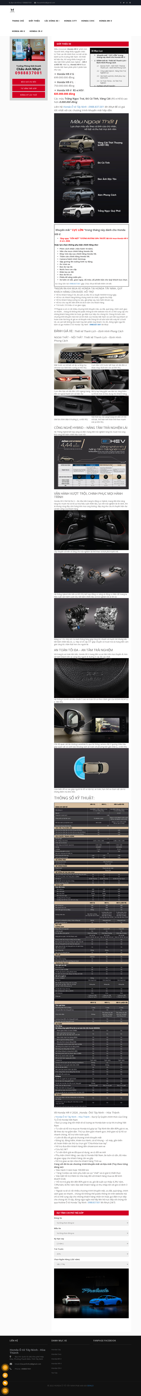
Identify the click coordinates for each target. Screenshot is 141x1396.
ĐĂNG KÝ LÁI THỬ (28, 95)
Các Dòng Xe (52, 21)
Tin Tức (54, 1373)
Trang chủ (18, 21)
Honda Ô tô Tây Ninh (74, 106)
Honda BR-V (105, 21)
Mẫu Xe (57, 1228)
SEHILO (90, 1385)
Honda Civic (88, 21)
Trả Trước (59, 1249)
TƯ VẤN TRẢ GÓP (29, 88)
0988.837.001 (96, 106)
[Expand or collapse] (125, 50)
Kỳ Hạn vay (59, 1238)
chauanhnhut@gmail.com (44, 3)
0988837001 (26, 1369)
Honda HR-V (18, 31)
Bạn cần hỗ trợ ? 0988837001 (20, 3)
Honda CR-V (36, 31)
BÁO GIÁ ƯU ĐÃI (28, 82)
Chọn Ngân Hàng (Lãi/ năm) (67, 1259)
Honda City (70, 21)
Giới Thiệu (34, 21)
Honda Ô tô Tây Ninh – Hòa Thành (73, 1116)
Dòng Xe (58, 1218)
